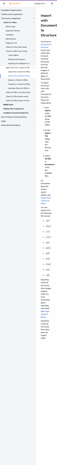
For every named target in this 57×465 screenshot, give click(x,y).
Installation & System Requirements (16, 113)
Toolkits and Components (12, 14)
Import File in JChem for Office (19, 72)
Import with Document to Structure (19, 76)
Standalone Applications (11, 10)
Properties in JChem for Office (19, 84)
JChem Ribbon (13, 55)
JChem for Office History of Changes (18, 101)
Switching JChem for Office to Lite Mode (19, 88)
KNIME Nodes (8, 105)
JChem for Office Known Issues (17, 96)
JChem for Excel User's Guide (16, 47)
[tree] (18, 67)
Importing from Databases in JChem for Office (19, 63)
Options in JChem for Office (18, 80)
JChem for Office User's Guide (16, 51)
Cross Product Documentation (14, 117)
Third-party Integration (11, 18)
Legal (3, 121)
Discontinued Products (10, 125)
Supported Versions (13, 31)
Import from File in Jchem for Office (18, 68)
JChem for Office (10, 22)
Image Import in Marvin (45, 314)
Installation (10, 35)
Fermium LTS (39, 4)
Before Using (10, 27)
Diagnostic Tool (11, 43)
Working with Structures (16, 59)
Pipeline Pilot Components (13, 109)
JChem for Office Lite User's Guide (18, 92)
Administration (11, 39)
